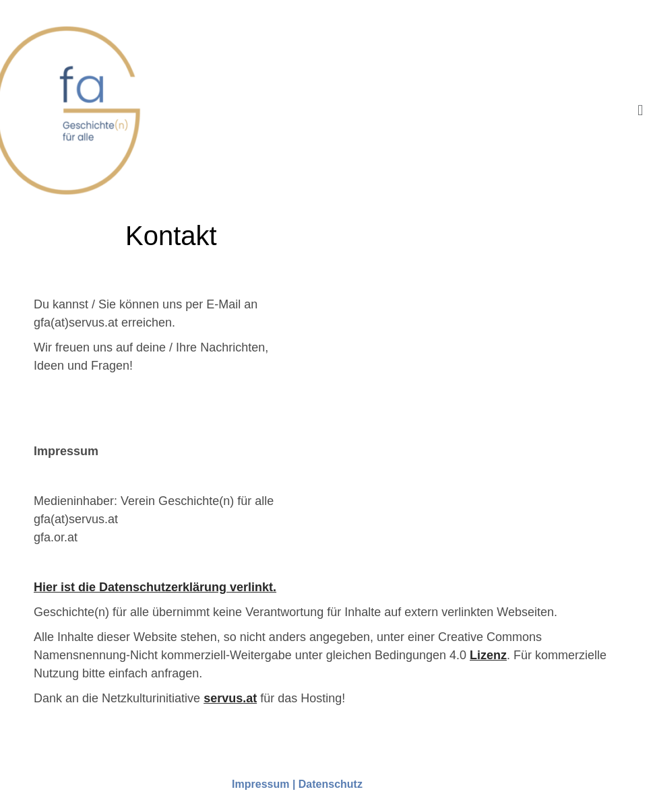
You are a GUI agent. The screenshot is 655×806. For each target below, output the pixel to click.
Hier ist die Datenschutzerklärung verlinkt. (155, 587)
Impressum (260, 784)
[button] (640, 110)
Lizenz (488, 655)
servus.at (230, 698)
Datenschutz (331, 784)
